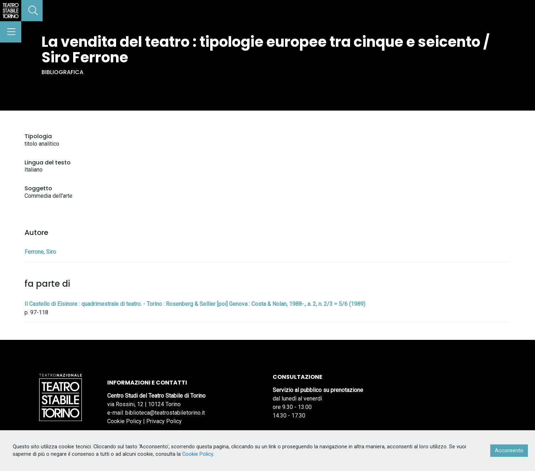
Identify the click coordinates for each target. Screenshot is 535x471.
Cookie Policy (124, 421)
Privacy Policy (164, 421)
